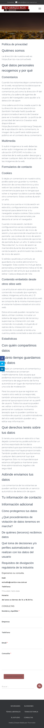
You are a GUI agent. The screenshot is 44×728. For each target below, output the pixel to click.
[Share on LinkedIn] (2, 369)
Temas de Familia (31, 712)
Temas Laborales (13, 712)
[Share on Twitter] (2, 363)
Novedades (15, 706)
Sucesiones (28, 706)
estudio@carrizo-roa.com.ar (27, 2)
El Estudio (15, 717)
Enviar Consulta (14, 676)
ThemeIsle (31, 723)
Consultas (10, 2)
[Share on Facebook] (2, 358)
